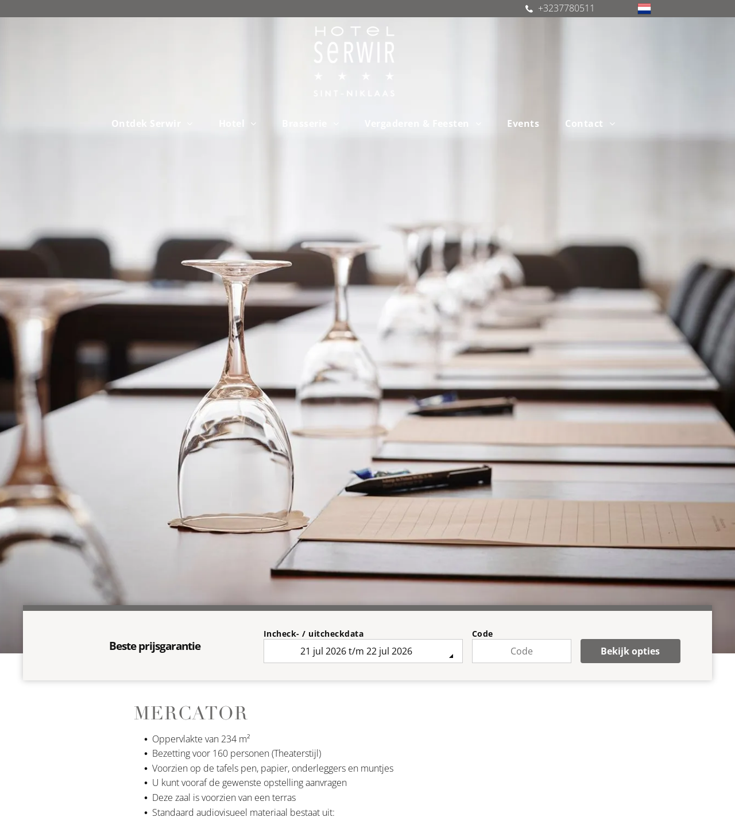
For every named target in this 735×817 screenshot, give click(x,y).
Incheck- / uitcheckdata (314, 633)
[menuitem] (156, 123)
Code (482, 633)
